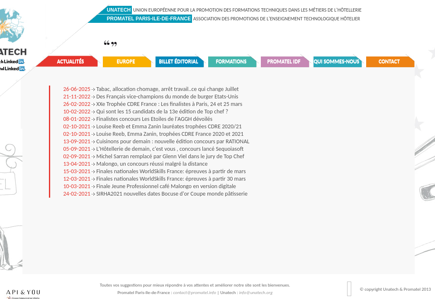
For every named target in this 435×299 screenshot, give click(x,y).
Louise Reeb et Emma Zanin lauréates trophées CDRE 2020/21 (152, 126)
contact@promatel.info (194, 292)
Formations (231, 61)
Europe (126, 61)
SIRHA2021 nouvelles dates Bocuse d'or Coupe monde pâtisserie (155, 193)
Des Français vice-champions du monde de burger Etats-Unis (150, 96)
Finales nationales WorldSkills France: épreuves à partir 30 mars (154, 178)
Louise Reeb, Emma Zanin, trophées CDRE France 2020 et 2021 (153, 133)
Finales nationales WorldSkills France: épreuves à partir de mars (154, 171)
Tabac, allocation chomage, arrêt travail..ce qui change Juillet (151, 89)
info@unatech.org (256, 292)
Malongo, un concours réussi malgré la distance (135, 163)
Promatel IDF (284, 61)
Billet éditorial (178, 61)
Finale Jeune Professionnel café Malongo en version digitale (149, 186)
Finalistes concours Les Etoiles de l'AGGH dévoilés (138, 119)
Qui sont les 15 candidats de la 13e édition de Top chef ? (145, 111)
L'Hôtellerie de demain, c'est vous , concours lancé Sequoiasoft (153, 148)
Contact (389, 61)
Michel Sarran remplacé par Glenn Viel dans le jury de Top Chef (153, 156)
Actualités (70, 61)
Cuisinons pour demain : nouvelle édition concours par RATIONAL (156, 141)
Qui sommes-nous (337, 61)
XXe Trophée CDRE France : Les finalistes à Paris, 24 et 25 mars (153, 104)
